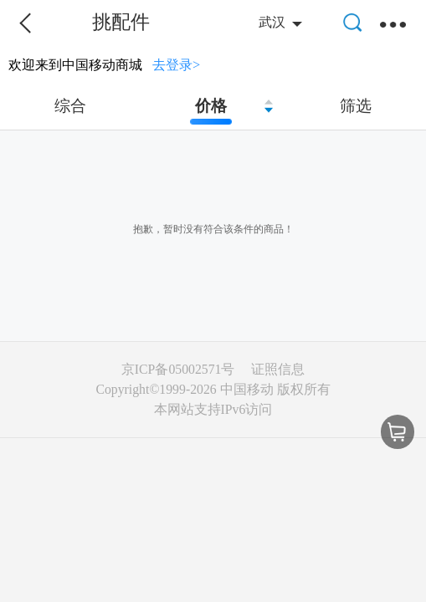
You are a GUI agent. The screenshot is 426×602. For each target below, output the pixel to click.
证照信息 (278, 369)
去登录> (176, 65)
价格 (211, 106)
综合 (70, 106)
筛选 (356, 106)
